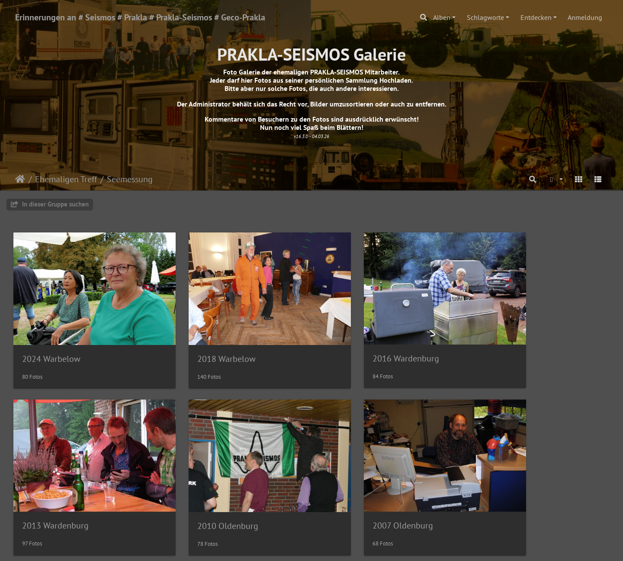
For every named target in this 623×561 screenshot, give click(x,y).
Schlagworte (485, 17)
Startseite (20, 179)
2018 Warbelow (203, 342)
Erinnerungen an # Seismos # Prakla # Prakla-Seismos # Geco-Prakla (140, 17)
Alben (441, 17)
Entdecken (536, 17)
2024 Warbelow (51, 342)
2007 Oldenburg (204, 494)
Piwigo (329, 546)
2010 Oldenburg (52, 494)
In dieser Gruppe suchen (50, 204)
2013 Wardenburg (512, 342)
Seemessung (130, 179)
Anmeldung (585, 17)
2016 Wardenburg (360, 342)
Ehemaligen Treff (66, 179)
